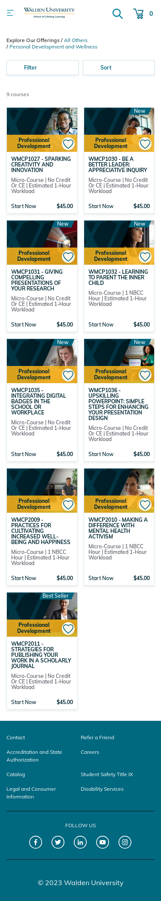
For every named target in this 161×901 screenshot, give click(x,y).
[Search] (117, 13)
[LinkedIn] (80, 842)
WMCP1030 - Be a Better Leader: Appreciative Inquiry (117, 164)
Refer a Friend (97, 737)
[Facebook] (36, 842)
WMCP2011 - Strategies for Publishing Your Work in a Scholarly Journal (41, 655)
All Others (76, 40)
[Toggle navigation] (10, 12)
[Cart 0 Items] (143, 13)
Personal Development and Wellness (53, 46)
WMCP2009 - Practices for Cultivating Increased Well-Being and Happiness (40, 531)
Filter (30, 67)
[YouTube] (102, 842)
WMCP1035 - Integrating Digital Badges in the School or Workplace (38, 401)
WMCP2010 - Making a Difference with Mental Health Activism (118, 528)
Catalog (15, 774)
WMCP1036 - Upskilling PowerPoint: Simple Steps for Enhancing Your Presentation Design (118, 404)
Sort (106, 67)
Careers (90, 752)
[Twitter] (58, 842)
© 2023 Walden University (81, 882)
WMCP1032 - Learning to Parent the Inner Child (118, 277)
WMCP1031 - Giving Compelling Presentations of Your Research (37, 280)
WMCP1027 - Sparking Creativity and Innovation (41, 164)
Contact (15, 737)
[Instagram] (125, 842)
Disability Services (102, 789)
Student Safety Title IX (107, 774)
